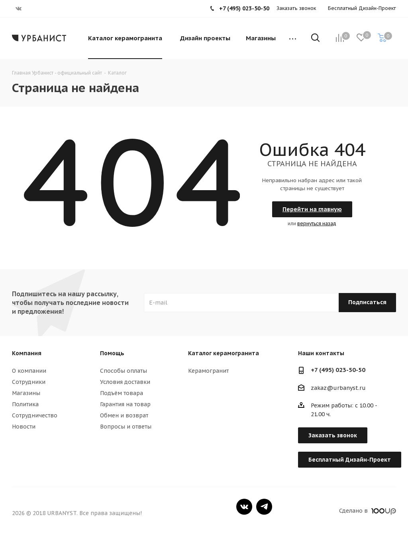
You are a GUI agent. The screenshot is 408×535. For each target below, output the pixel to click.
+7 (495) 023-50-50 (338, 370)
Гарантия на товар (125, 404)
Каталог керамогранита (223, 353)
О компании (29, 370)
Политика (25, 404)
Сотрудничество (34, 415)
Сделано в (367, 510)
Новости (23, 426)
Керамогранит (208, 370)
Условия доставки (125, 382)
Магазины (26, 393)
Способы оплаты (123, 370)
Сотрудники (28, 382)
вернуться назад (316, 223)
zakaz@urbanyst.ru (338, 387)
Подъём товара (121, 393)
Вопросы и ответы (125, 426)
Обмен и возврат (124, 415)
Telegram (264, 507)
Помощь (112, 353)
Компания (26, 353)
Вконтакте (244, 507)
